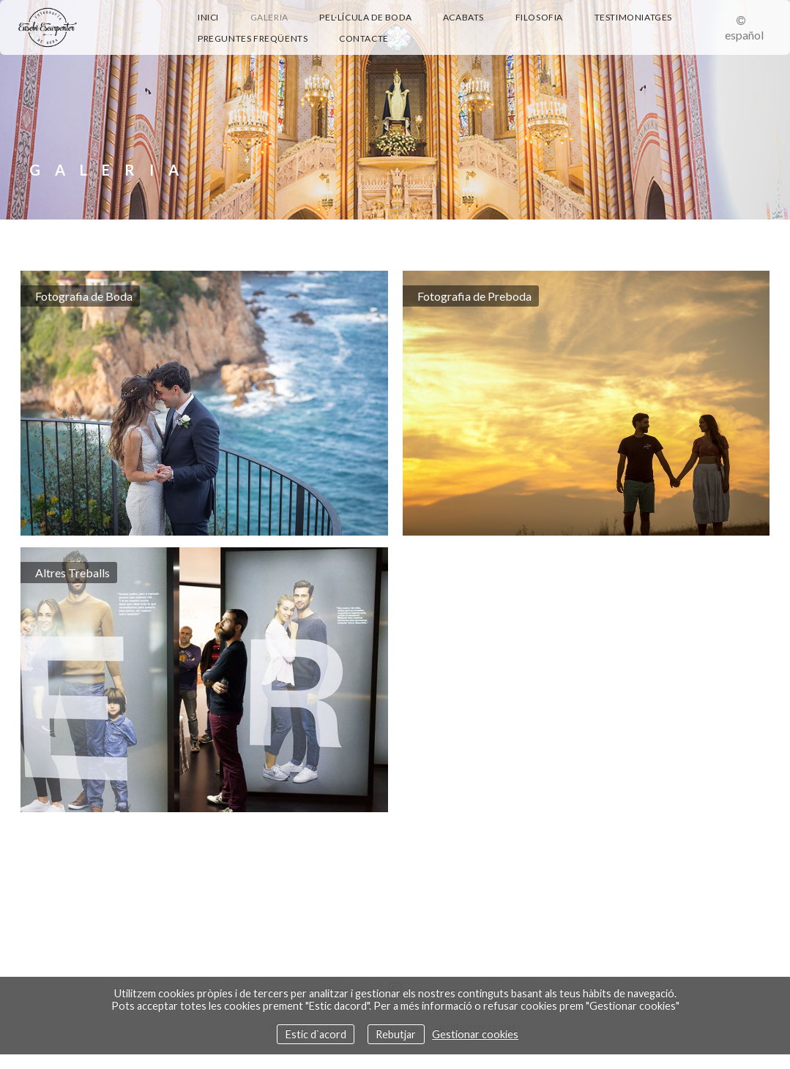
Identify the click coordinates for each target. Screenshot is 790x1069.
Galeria (269, 17)
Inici (208, 17)
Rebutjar (396, 1034)
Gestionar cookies (475, 1034)
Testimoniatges (633, 17)
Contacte (364, 38)
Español (744, 35)
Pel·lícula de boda (365, 17)
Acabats (463, 17)
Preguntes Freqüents (253, 38)
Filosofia (539, 17)
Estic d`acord (316, 1034)
